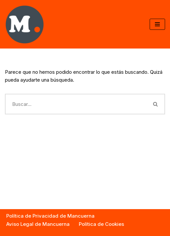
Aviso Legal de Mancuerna (38, 224)
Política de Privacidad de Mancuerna (50, 216)
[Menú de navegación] (157, 24)
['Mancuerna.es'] (24, 24)
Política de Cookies (101, 224)
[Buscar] (75, 104)
